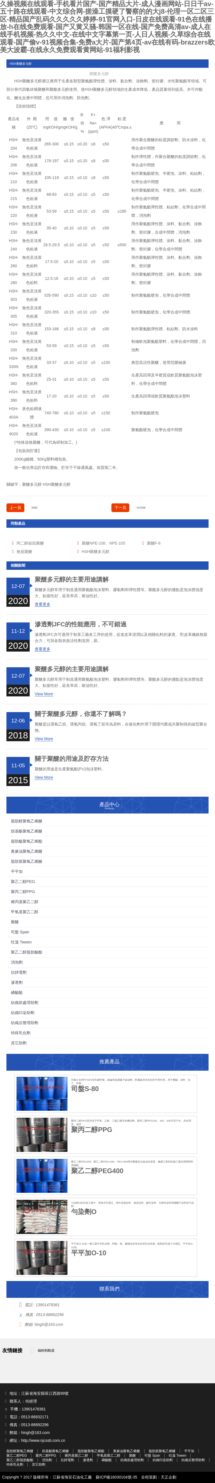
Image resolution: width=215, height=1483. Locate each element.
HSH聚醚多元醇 (57, 484)
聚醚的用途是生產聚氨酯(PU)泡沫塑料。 (70, 769)
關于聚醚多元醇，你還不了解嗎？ (81, 714)
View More (44, 694)
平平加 (17, 871)
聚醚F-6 (154, 543)
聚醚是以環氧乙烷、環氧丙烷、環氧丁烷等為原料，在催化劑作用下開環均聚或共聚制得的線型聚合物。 (121, 727)
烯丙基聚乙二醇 (24, 901)
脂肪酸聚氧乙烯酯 (26, 841)
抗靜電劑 (19, 972)
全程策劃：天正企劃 (158, 1477)
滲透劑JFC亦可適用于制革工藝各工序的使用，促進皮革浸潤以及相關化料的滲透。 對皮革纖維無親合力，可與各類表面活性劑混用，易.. (121, 637)
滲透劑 (17, 982)
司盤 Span (20, 932)
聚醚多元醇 (32, 484)
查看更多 (42, 604)
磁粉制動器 (46, 1350)
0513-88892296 (50, 1314)
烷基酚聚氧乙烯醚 (26, 831)
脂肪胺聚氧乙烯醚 (26, 861)
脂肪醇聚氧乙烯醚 (26, 821)
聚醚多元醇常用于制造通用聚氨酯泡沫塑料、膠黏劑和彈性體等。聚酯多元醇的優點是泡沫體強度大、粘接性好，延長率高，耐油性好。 (119, 592)
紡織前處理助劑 (24, 1002)
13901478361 (48, 1305)
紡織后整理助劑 (24, 1023)
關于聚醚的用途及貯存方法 (72, 759)
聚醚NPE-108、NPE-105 (103, 543)
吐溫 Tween (21, 942)
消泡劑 (67, 98)
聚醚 (26, 81)
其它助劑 (19, 1043)
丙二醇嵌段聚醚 (30, 543)
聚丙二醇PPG (23, 891)
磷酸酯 (17, 992)
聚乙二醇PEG (23, 881)
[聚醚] (35, 507)
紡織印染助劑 (22, 1012)
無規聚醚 (141, 507)
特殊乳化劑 (21, 1033)
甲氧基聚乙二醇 (24, 912)
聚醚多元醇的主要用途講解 (72, 580)
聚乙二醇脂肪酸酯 (26, 952)
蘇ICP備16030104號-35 (116, 1477)
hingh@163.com (48, 1324)
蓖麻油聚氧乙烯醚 (26, 851)
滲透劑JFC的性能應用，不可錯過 (81, 624)
